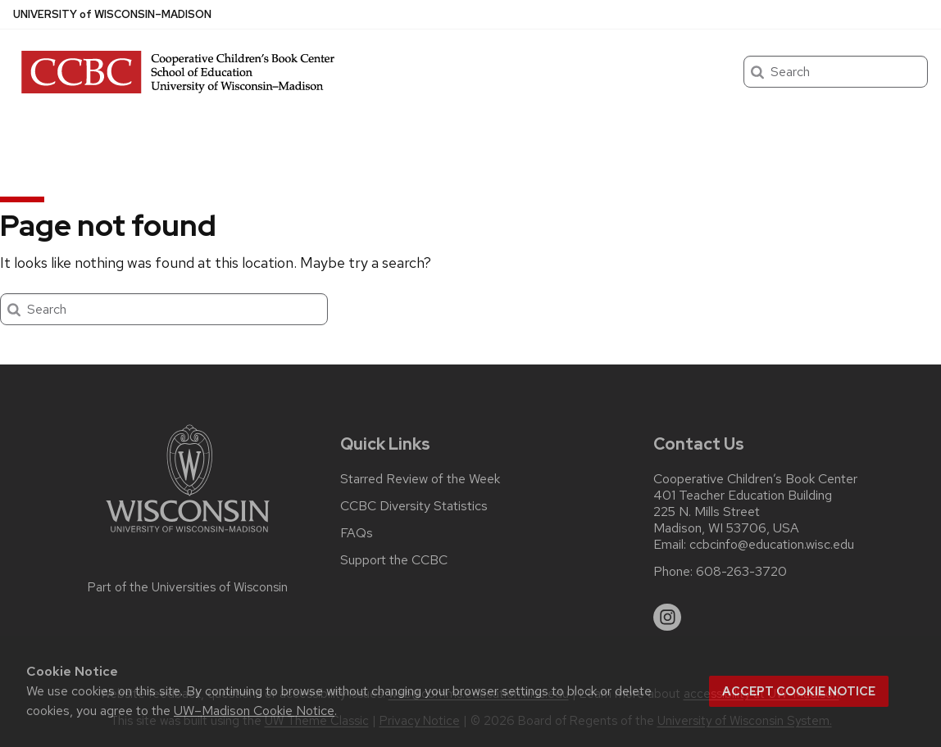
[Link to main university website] (188, 535)
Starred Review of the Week (420, 479)
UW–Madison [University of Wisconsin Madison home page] (112, 14)
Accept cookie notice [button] (798, 691)
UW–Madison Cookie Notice (254, 710)
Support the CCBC (394, 560)
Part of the (188, 587)
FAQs (356, 533)
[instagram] (667, 618)
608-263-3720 (741, 572)
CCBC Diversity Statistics (414, 506)
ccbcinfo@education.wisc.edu (771, 544)
